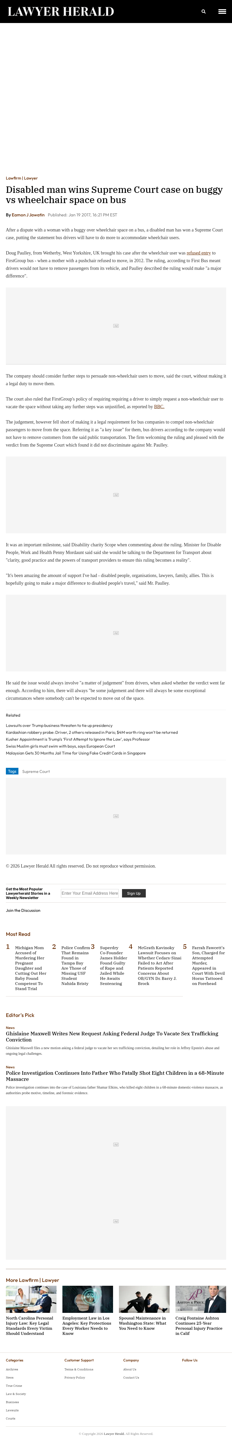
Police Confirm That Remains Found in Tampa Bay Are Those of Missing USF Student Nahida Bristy (75, 965)
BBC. (159, 406)
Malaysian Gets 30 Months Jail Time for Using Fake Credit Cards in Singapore (76, 753)
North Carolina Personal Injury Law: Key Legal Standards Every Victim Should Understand (29, 1325)
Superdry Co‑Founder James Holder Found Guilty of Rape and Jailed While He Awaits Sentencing (113, 965)
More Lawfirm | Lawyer (32, 1280)
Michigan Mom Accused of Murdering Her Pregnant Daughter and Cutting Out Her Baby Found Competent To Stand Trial (30, 968)
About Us (129, 1369)
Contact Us (131, 1377)
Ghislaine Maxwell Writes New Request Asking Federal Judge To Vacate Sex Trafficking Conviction (112, 1036)
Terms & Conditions (78, 1369)
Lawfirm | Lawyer (22, 178)
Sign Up (134, 893)
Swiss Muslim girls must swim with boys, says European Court (60, 746)
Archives (12, 1369)
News (10, 1027)
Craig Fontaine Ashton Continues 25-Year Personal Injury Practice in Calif (199, 1325)
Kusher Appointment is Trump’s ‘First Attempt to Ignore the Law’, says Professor (78, 739)
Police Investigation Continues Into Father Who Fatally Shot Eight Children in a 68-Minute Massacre (115, 1075)
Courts (10, 1418)
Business (12, 1402)
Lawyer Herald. (114, 1434)
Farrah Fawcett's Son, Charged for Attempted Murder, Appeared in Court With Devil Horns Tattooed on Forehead (208, 965)
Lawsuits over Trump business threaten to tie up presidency (59, 725)
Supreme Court (36, 771)
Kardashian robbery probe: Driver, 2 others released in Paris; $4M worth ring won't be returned (92, 732)
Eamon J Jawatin (28, 214)
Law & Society (16, 1394)
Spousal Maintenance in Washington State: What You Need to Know (142, 1323)
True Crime (14, 1386)
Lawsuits (12, 1410)
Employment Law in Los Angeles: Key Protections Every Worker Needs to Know (86, 1325)
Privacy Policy (74, 1377)
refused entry (199, 253)
